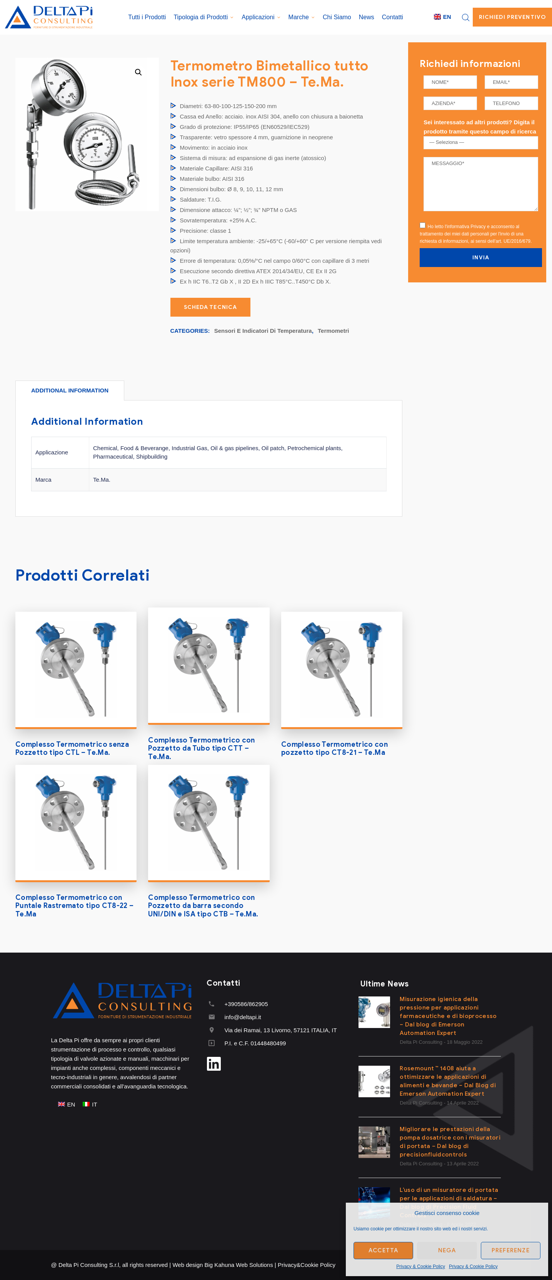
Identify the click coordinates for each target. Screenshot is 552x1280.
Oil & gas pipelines (234, 448)
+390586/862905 (246, 1004)
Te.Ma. (101, 479)
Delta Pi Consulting (421, 1042)
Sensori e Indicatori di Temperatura (263, 330)
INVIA (480, 257)
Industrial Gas (189, 448)
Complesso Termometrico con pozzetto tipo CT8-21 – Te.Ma (334, 748)
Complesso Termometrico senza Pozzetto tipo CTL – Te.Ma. (72, 748)
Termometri (333, 330)
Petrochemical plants (314, 448)
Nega (447, 1250)
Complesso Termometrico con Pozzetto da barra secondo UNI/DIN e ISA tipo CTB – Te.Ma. (203, 905)
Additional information (69, 390)
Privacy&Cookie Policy (306, 1265)
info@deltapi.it (242, 1017)
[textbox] (482, 142)
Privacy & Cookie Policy (420, 1266)
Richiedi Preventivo (512, 17)
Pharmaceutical (113, 456)
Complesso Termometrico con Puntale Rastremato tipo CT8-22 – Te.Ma (74, 905)
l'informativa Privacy (465, 226)
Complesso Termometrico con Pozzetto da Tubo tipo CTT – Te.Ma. (201, 748)
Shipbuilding (152, 456)
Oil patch (273, 448)
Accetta (383, 1250)
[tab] (69, 390)
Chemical (105, 448)
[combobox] (481, 142)
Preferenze (511, 1250)
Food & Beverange (144, 448)
